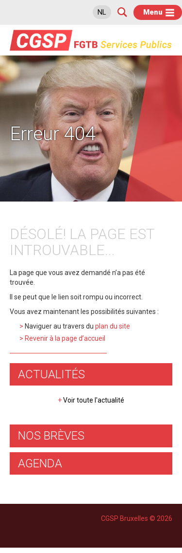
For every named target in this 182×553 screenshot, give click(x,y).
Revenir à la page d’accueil (65, 338)
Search (122, 12)
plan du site (112, 326)
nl (102, 12)
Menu (153, 12)
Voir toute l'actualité (91, 400)
